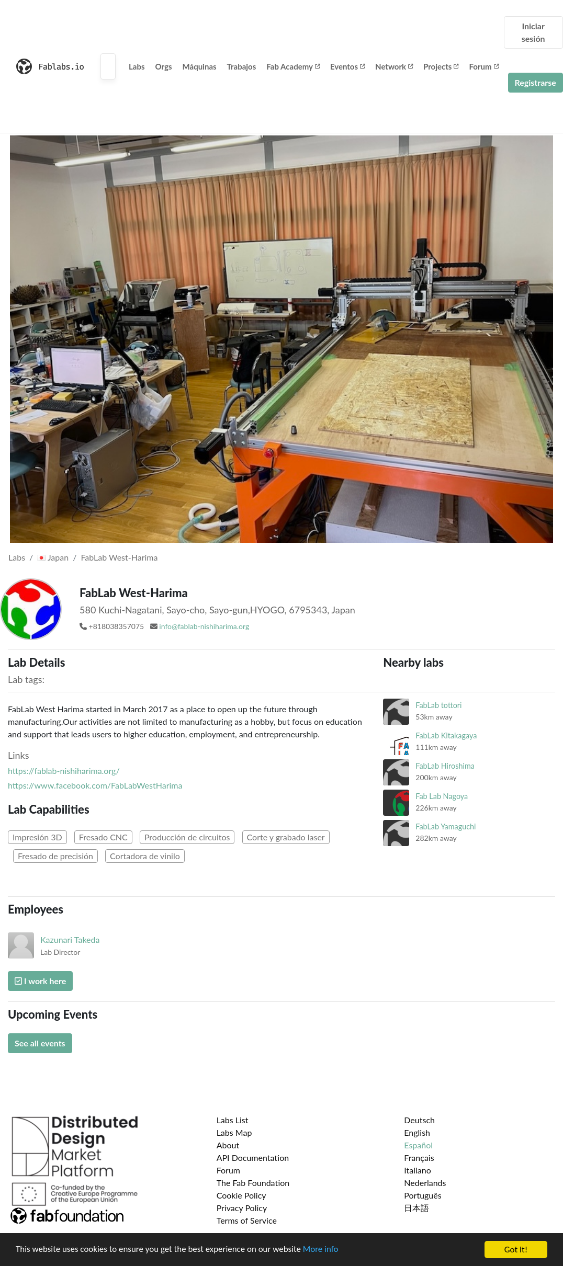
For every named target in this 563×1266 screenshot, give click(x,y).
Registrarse (535, 82)
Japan (53, 557)
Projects (440, 66)
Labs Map (234, 1132)
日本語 (416, 1208)
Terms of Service (247, 1220)
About (228, 1145)
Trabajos (241, 66)
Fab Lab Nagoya (441, 796)
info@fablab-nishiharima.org (204, 626)
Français (419, 1157)
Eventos (347, 66)
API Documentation (253, 1157)
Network (394, 66)
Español (418, 1145)
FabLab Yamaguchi (445, 826)
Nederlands (425, 1183)
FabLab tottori (438, 705)
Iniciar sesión (533, 32)
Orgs (163, 66)
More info (322, 1250)
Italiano (417, 1170)
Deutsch (419, 1120)
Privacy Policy (242, 1208)
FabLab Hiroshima (445, 765)
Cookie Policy (241, 1195)
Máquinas (200, 66)
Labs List (233, 1120)
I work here (40, 981)
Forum (483, 66)
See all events (40, 1043)
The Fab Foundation (253, 1183)
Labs (137, 66)
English (417, 1132)
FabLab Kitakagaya (446, 735)
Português (422, 1195)
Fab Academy (293, 66)
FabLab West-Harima (119, 557)
